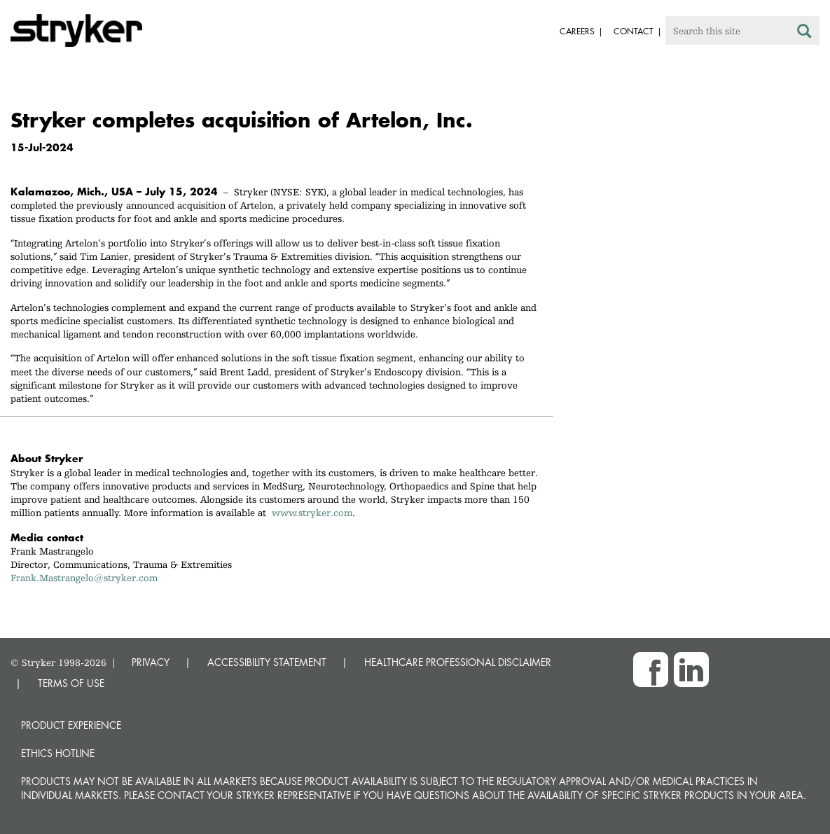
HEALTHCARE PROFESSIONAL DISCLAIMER (457, 662)
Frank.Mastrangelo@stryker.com (84, 577)
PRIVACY (151, 662)
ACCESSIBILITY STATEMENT (266, 662)
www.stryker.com (312, 512)
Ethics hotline (58, 753)
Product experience (71, 725)
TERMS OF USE (71, 683)
